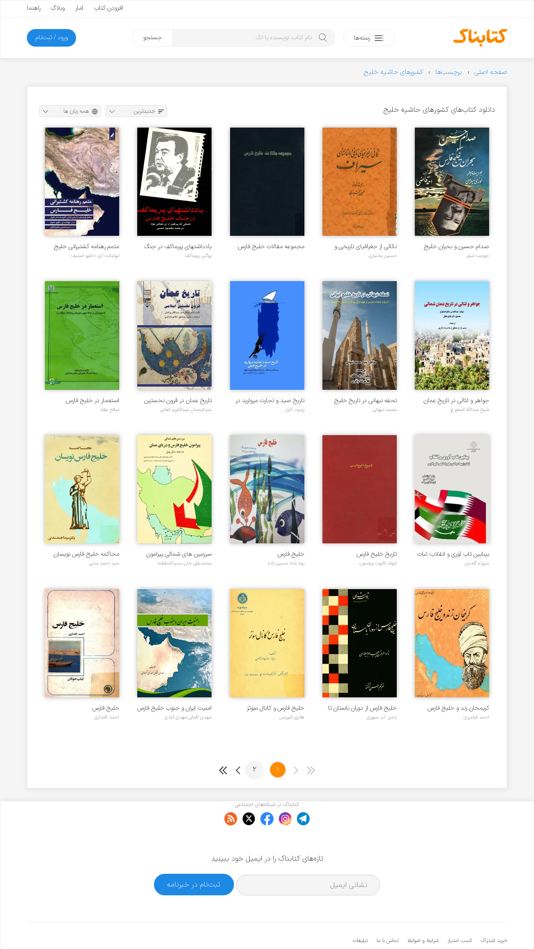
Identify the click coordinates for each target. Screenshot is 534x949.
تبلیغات (360, 914)
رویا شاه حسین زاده (286, 563)
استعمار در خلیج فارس (92, 400)
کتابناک (460, 927)
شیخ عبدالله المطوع (470, 409)
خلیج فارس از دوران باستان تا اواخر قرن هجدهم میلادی (362, 708)
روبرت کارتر (294, 409)
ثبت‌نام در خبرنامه (193, 857)
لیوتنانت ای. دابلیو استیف (95, 255)
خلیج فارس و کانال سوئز (275, 708)
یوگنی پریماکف (198, 255)
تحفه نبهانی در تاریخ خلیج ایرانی (365, 400)
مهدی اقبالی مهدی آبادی (188, 717)
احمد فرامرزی (476, 717)
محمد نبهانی (385, 409)
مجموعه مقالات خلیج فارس (271, 246)
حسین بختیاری (383, 255)
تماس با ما (388, 914)
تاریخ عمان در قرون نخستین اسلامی (178, 400)
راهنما (33, 8)
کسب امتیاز (459, 914)
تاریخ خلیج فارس (377, 554)
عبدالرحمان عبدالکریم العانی (186, 409)
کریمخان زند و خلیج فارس (458, 708)
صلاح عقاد (109, 409)
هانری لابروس (291, 717)
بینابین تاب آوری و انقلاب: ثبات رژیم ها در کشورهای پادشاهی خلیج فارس (453, 554)
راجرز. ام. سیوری (382, 717)
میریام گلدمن (477, 563)
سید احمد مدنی (104, 563)
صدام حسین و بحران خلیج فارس (456, 246)
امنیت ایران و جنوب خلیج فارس (174, 708)
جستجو (152, 37)
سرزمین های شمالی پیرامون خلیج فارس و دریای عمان (179, 554)
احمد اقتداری (106, 717)
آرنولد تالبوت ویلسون (378, 563)
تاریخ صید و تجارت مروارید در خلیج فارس (269, 400)
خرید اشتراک (494, 914)
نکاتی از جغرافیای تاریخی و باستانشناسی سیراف (365, 246)
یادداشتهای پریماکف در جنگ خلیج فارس (178, 246)
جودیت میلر (478, 255)
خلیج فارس (291, 554)
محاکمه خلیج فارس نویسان (86, 554)
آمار (79, 8)
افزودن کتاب (108, 8)
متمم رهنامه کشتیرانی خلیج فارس (86, 246)
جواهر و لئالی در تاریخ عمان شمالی (456, 400)
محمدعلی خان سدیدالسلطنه (184, 563)
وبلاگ (58, 8)
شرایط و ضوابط (423, 914)
